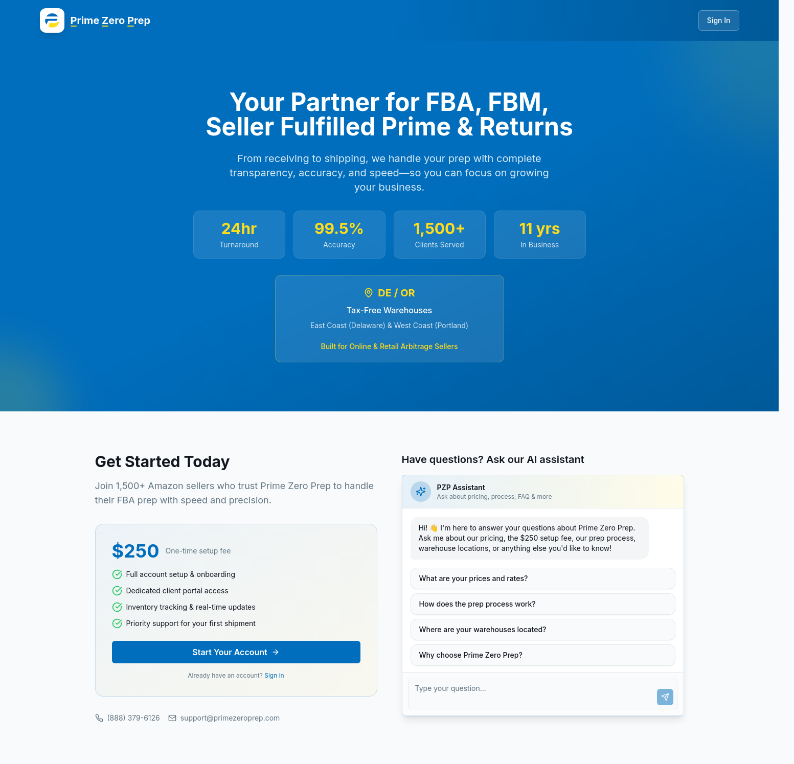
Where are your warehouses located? (483, 629)
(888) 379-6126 (127, 717)
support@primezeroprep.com (224, 717)
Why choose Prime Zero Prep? (471, 655)
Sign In (719, 20)
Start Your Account (235, 652)
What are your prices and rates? (473, 578)
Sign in (274, 675)
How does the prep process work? (477, 603)
